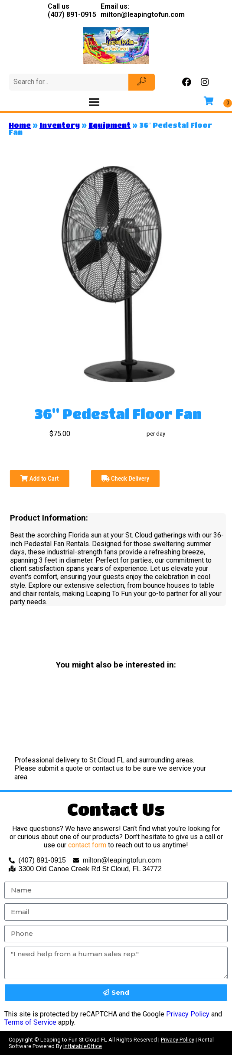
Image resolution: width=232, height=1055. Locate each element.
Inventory (59, 125)
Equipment (109, 125)
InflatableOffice (82, 1046)
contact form (87, 845)
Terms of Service (30, 1022)
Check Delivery (125, 478)
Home (20, 125)
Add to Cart (39, 478)
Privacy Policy (187, 1014)
